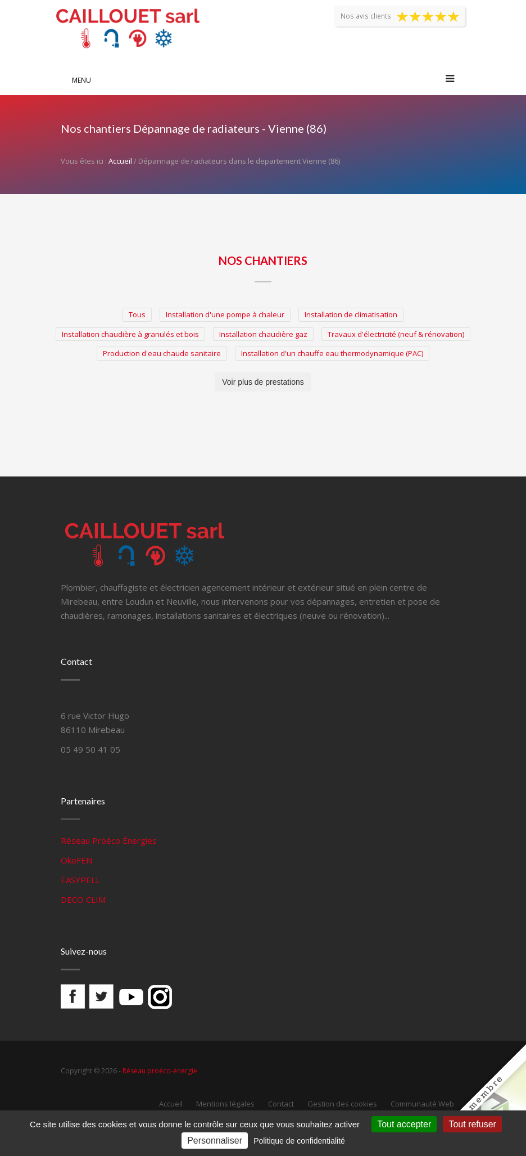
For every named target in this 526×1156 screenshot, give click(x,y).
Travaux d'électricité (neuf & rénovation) (396, 334)
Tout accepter (404, 1124)
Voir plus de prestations (263, 381)
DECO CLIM (83, 899)
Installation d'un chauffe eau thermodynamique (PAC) (332, 353)
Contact (281, 1104)
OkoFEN (76, 860)
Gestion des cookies (342, 1104)
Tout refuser (472, 1124)
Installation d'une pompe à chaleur (225, 314)
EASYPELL (80, 879)
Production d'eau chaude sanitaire (162, 353)
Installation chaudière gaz (263, 334)
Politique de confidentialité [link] (299, 1140)
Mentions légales (225, 1104)
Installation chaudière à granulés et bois (130, 334)
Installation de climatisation (351, 314)
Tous (137, 314)
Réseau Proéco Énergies (109, 840)
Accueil (120, 161)
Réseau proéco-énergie (160, 1071)
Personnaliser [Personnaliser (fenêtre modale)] (214, 1140)
